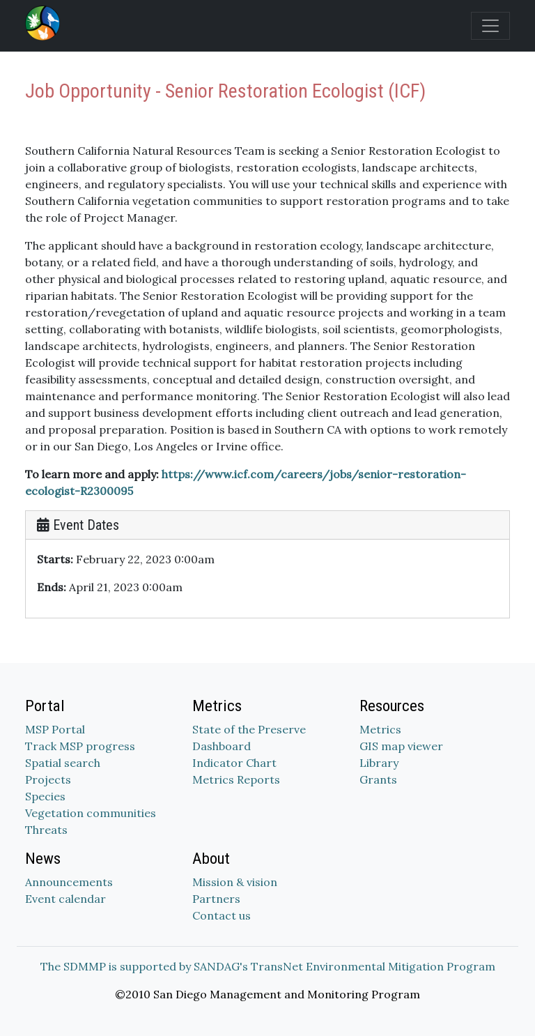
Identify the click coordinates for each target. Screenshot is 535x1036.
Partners (216, 899)
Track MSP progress (80, 746)
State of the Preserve (249, 729)
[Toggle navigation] (490, 26)
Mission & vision (234, 882)
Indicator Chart (234, 763)
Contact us (221, 915)
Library (378, 763)
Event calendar (65, 899)
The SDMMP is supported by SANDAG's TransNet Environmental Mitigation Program (267, 966)
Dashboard (221, 746)
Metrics (380, 729)
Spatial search (62, 763)
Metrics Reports (236, 779)
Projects (48, 779)
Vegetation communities (90, 813)
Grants (378, 779)
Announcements (69, 882)
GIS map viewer (401, 746)
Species (45, 796)
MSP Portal (55, 729)
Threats (46, 830)
